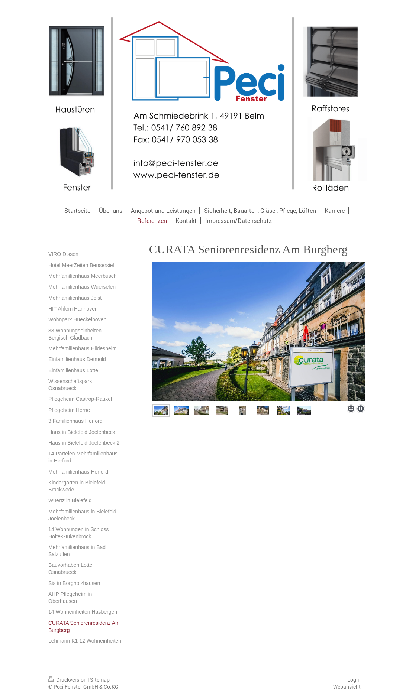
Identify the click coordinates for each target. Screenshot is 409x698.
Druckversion (68, 679)
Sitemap (100, 679)
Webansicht (347, 686)
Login (354, 679)
